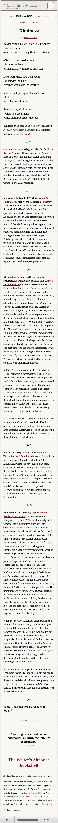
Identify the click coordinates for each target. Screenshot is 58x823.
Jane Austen (41, 512)
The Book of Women (43, 804)
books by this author (42, 456)
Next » (46, 16)
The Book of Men (40, 781)
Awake (29, 796)
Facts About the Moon (13, 789)
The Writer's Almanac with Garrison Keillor (22, 6)
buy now (25, 134)
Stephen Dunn (30, 37)
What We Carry (39, 796)
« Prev (37, 16)
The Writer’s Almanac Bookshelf (29, 762)
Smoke (51, 800)
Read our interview (11, 810)
